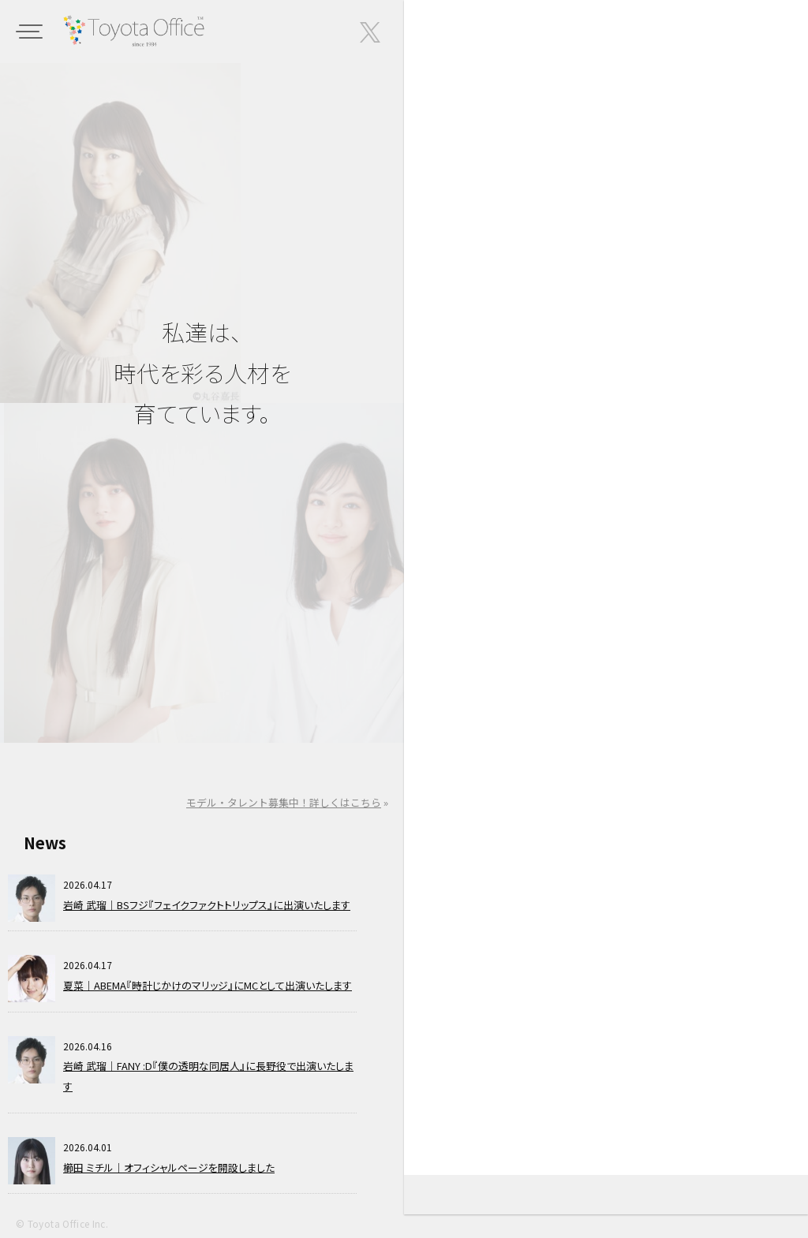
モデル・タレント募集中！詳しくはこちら (283, 802)
